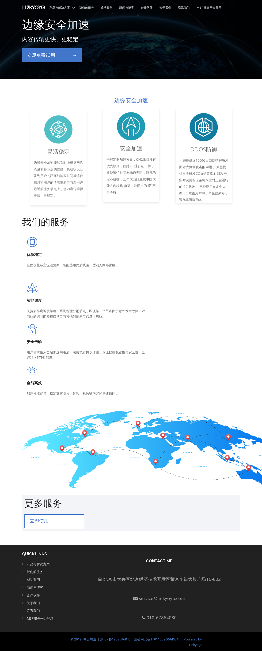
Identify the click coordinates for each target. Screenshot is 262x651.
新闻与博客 (126, 7)
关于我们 (165, 7)
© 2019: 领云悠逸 (83, 639)
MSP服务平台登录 (209, 7)
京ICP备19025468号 (115, 639)
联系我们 (184, 7)
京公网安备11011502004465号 (157, 639)
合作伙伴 (146, 7)
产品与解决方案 (38, 564)
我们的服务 (86, 7)
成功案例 (106, 7)
